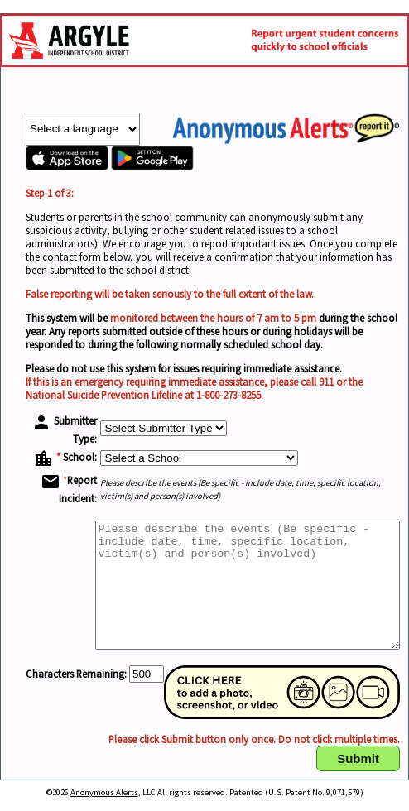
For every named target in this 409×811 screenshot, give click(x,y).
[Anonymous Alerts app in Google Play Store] (152, 166)
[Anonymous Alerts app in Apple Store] (67, 166)
